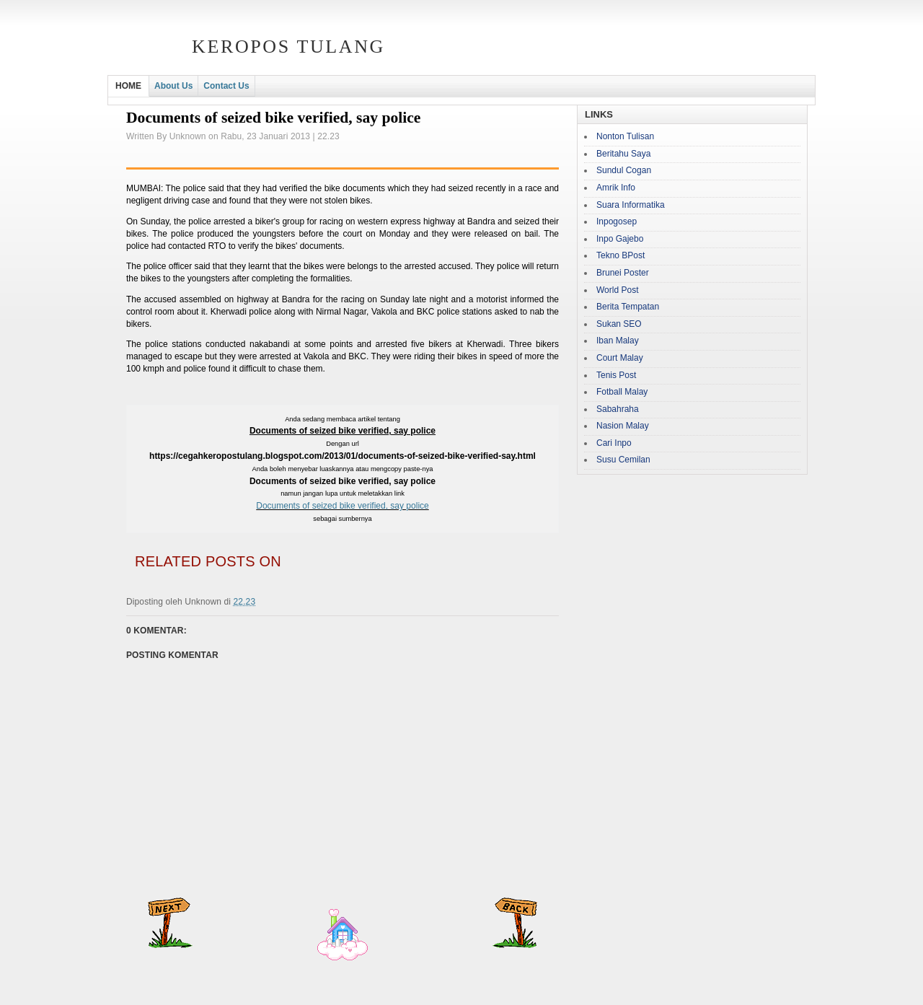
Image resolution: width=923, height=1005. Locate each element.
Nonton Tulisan (625, 136)
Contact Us (226, 86)
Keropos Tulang (288, 46)
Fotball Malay (622, 392)
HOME (128, 86)
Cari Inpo (614, 443)
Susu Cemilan (623, 460)
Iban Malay (617, 340)
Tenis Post (616, 375)
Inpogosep (616, 221)
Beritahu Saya (623, 154)
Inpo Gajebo (619, 239)
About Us (173, 86)
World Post (617, 290)
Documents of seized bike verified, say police (342, 506)
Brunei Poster (622, 273)
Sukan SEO (619, 324)
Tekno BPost (620, 255)
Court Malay (619, 358)
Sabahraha (617, 409)
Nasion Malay (622, 426)
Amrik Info (615, 188)
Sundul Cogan (623, 170)
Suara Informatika (630, 205)
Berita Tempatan (627, 307)
